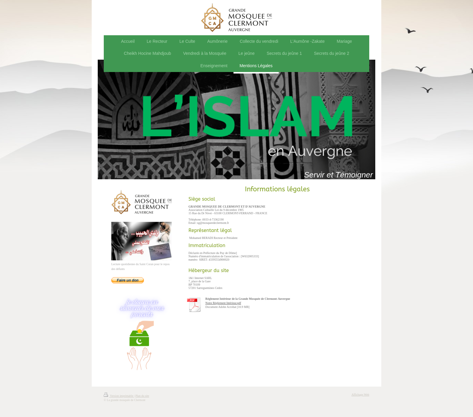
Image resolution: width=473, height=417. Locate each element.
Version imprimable (119, 395)
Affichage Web (360, 394)
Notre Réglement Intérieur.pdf (223, 303)
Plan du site (142, 395)
